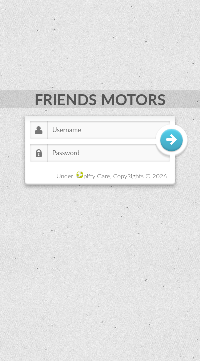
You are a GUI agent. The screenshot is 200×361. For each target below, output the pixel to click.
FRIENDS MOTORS (99, 99)
